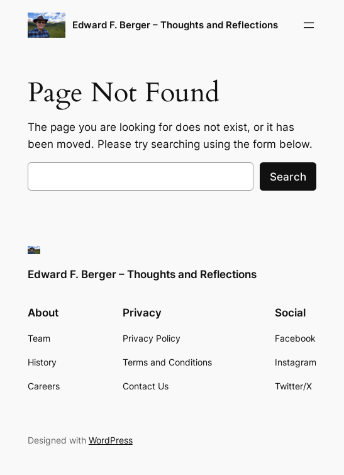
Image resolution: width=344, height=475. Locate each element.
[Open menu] (308, 25)
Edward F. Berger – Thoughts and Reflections (175, 25)
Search (288, 176)
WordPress (111, 440)
